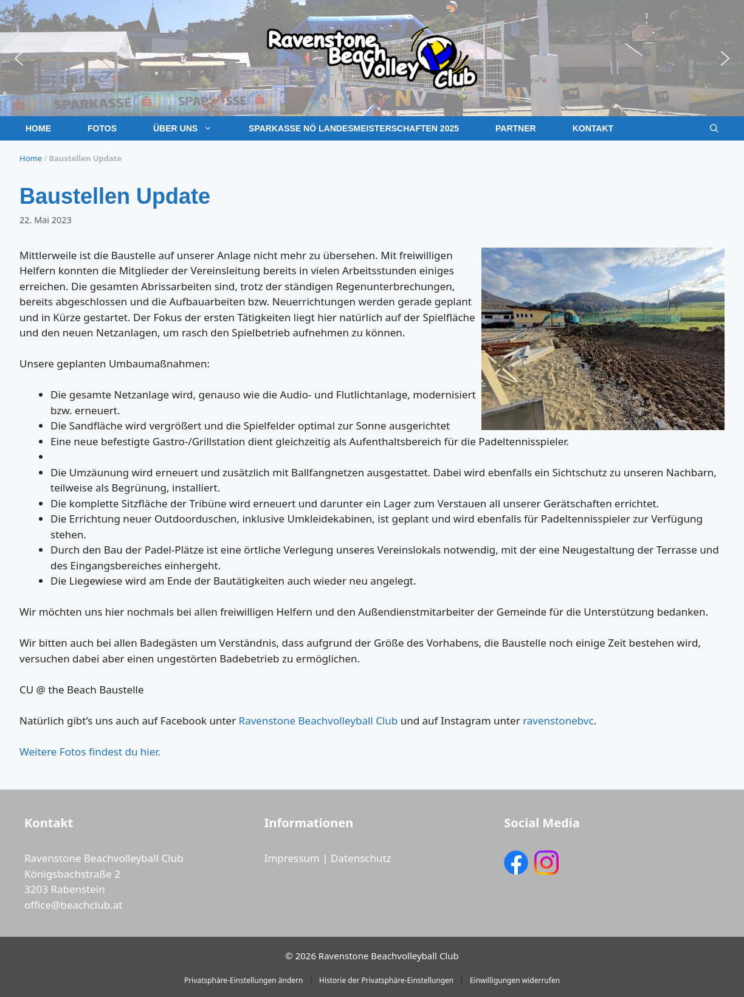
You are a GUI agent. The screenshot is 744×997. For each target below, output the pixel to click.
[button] (19, 58)
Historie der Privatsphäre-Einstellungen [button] (386, 980)
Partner (515, 128)
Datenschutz (361, 858)
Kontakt (593, 128)
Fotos (102, 128)
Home (38, 128)
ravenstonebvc (558, 721)
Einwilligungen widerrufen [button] (515, 980)
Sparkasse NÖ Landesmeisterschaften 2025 (354, 128)
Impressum (292, 858)
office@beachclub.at (73, 905)
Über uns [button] (191, 128)
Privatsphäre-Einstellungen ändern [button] (243, 980)
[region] (372, 58)
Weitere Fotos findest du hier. (89, 752)
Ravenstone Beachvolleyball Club (318, 721)
